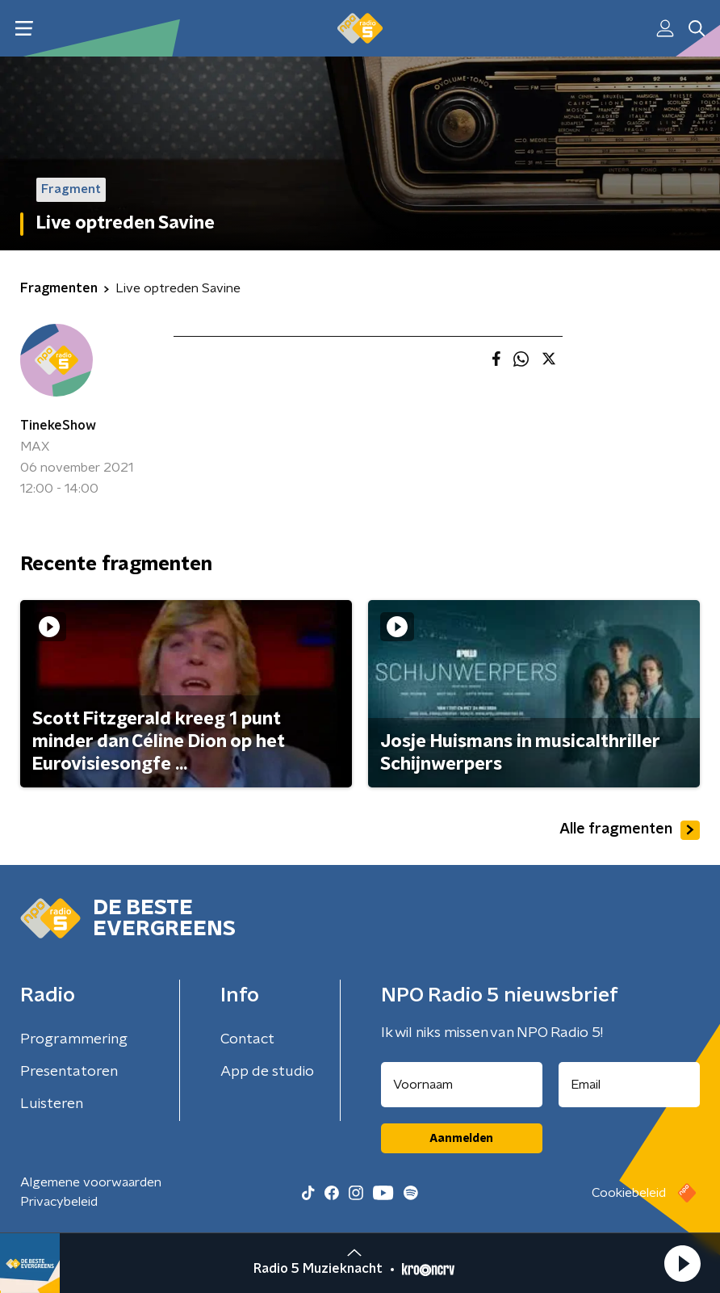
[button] (682, 1263)
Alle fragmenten (629, 830)
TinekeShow (58, 425)
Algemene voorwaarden (90, 1182)
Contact (247, 1039)
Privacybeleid (59, 1201)
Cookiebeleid (629, 1192)
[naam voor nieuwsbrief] (461, 1084)
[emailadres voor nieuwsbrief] (630, 1084)
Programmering (74, 1039)
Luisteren (51, 1104)
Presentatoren (69, 1071)
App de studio (267, 1071)
